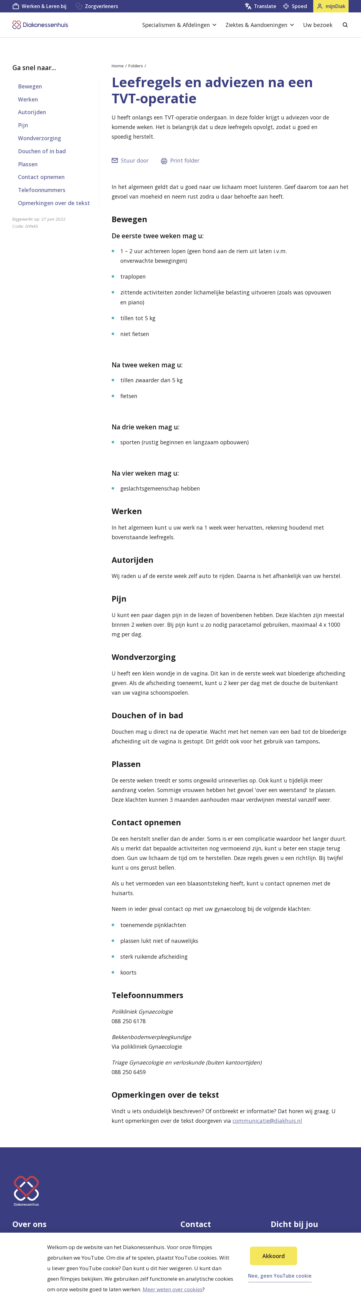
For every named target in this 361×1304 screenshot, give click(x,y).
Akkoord (273, 1256)
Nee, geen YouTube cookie (280, 1275)
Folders (135, 66)
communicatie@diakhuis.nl (267, 1120)
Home (118, 66)
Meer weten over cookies (173, 1289)
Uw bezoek (317, 25)
